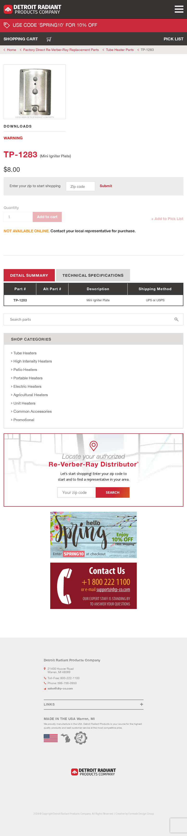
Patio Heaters (25, 369)
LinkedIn (78, 787)
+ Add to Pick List (167, 218)
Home (11, 50)
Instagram (91, 787)
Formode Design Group (141, 813)
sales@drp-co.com (60, 688)
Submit (106, 186)
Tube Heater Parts (120, 50)
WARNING (13, 137)
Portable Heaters (28, 378)
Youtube (99, 787)
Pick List (173, 38)
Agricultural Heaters (30, 395)
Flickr (107, 787)
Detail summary (29, 275)
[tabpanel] (34, 92)
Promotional (23, 420)
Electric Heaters (27, 386)
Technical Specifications (93, 275)
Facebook (84, 787)
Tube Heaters (25, 353)
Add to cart (47, 216)
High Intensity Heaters (32, 361)
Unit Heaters (24, 403)
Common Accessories (32, 411)
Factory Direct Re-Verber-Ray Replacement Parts (61, 50)
